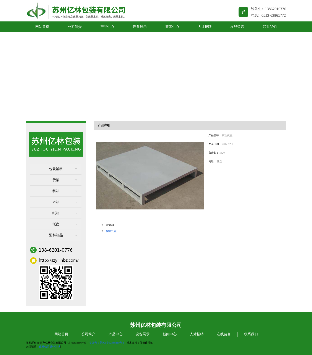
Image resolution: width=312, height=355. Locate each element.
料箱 (64, 191)
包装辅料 (63, 169)
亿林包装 (44, 346)
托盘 (64, 224)
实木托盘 (111, 231)
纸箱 (64, 213)
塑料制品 (63, 235)
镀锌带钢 (55, 346)
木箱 (64, 202)
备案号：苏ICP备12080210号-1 (107, 342)
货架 (64, 180)
